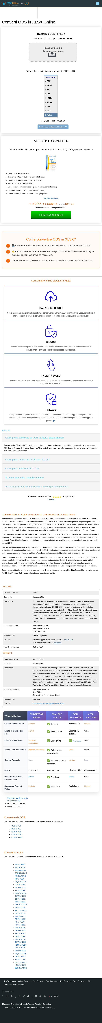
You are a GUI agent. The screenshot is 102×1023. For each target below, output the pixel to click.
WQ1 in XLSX (20, 882)
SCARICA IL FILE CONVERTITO (53, 127)
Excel (49, 85)
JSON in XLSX (21, 873)
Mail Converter (38, 981)
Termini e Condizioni (43, 1004)
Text (49, 106)
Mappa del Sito (8, 1004)
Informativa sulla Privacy (24, 1004)
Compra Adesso (51, 215)
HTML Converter (65, 981)
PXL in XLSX (20, 885)
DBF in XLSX (20, 899)
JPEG (49, 102)
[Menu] (97, 3)
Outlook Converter (24, 981)
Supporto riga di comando (17, 798)
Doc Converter (51, 981)
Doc (48, 94)
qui (54, 421)
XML (49, 89)
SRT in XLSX (20, 913)
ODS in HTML (17, 837)
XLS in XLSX (20, 867)
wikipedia (57, 643)
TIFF (49, 111)
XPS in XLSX (20, 902)
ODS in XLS (16, 829)
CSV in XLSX (20, 896)
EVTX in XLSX (21, 910)
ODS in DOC (16, 835)
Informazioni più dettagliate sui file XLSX (49, 703)
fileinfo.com (68, 640)
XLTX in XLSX (20, 893)
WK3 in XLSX (20, 888)
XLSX (49, 115)
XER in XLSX (20, 916)
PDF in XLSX (20, 864)
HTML (49, 98)
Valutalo (51, 500)
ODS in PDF (16, 826)
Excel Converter (79, 981)
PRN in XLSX (20, 876)
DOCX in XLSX (21, 905)
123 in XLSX (20, 890)
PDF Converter (10, 981)
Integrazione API (14, 801)
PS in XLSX (19, 879)
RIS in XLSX (20, 908)
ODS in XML (16, 832)
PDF (49, 81)
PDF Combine (18, 985)
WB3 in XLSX (20, 870)
